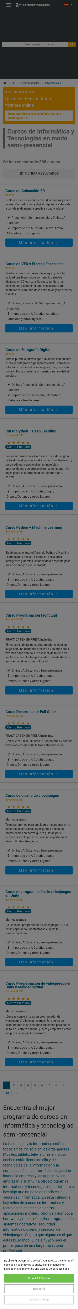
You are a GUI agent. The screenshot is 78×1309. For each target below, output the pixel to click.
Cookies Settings (39, 1299)
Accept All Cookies (39, 1278)
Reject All (39, 1288)
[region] (39, 1280)
